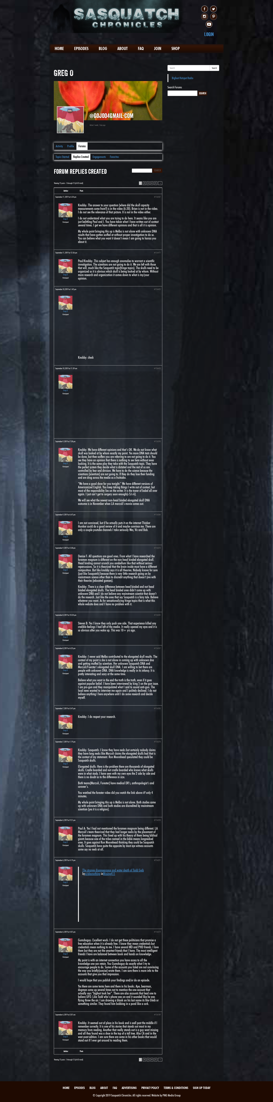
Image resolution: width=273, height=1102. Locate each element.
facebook (204, 9)
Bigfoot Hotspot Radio (182, 78)
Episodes (81, 48)
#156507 (157, 197)
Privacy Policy (150, 1088)
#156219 (157, 932)
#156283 (157, 708)
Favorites (114, 157)
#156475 (157, 252)
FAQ (141, 48)
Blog (103, 48)
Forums (82, 146)
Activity (59, 146)
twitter (213, 9)
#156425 (157, 289)
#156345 (157, 615)
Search (214, 68)
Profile (70, 146)
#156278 (157, 741)
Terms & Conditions (176, 1088)
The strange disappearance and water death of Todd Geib (113, 870)
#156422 (157, 368)
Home (59, 48)
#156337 (157, 648)
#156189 (157, 1014)
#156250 (157, 820)
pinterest (213, 17)
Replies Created (81, 157)
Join (157, 48)
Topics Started (62, 157)
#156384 (157, 514)
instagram (204, 17)
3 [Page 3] (148, 183)
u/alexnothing (92, 874)
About (122, 48)
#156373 (157, 548)
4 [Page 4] (151, 183)
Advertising (129, 1088)
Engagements (99, 157)
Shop (175, 48)
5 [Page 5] (155, 183)
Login (209, 34)
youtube (209, 24)
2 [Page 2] (144, 183)
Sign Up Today (201, 1088)
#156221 (157, 860)
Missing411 (109, 874)
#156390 (157, 441)
